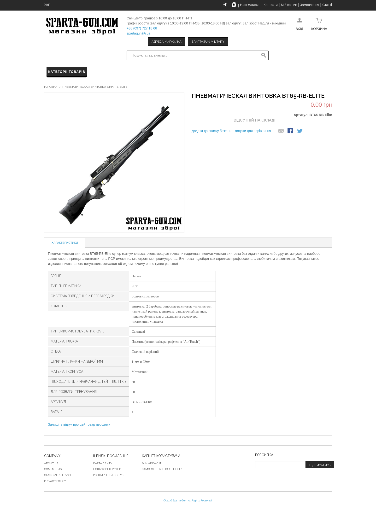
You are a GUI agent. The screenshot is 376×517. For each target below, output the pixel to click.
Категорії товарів (66, 72)
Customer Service (58, 475)
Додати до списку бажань (211, 131)
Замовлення (309, 5)
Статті (327, 5)
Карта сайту (102, 463)
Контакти (271, 5)
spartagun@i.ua (138, 33)
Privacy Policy (55, 481)
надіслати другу (281, 131)
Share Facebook (291, 131)
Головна (50, 86)
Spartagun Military (208, 41)
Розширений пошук (108, 475)
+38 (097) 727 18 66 (142, 28)
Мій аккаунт (151, 463)
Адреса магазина (167, 41)
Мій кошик (289, 5)
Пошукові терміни (107, 469)
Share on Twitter (300, 131)
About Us (51, 463)
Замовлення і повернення (162, 469)
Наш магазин (250, 5)
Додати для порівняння (253, 131)
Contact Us (53, 469)
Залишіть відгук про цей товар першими (79, 424)
